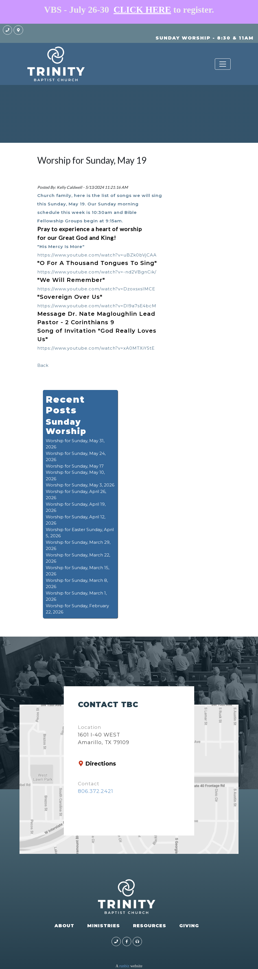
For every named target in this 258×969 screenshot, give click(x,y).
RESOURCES (149, 925)
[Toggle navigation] (223, 64)
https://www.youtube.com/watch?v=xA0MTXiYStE (96, 348)
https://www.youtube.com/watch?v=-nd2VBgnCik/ (96, 272)
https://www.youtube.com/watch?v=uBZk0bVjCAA (97, 255)
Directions (100, 763)
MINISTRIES (103, 925)
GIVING (189, 925)
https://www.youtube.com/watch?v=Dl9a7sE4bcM (96, 305)
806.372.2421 (95, 791)
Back (42, 365)
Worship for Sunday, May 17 (75, 466)
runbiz (124, 966)
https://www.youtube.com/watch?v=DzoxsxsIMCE (96, 288)
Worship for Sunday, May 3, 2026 (80, 485)
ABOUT (64, 925)
